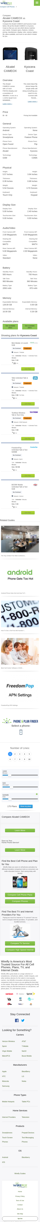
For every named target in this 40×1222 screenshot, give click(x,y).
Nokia (24, 1081)
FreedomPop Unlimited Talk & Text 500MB (19, 450)
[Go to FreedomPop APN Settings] (20, 688)
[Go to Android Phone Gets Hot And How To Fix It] (20, 576)
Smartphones (7, 1133)
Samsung (5, 1086)
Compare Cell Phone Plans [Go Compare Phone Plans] (20, 895)
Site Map (20, 1214)
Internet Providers (9, 1117)
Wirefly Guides (19, 1173)
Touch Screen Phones (7, 1140)
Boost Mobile (27, 1056)
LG (23, 1076)
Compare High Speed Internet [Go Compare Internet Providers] (20, 950)
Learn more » (7, 104)
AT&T (24, 1041)
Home (20, 1191)
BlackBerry (26, 1071)
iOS (3, 1162)
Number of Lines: (20, 748)
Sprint (4, 1046)
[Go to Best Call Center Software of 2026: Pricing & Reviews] (20, 651)
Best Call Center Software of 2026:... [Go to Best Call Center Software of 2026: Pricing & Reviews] (12, 668)
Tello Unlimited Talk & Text (20, 379)
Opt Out (20, 1218)
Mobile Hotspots (8, 1102)
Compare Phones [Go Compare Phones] (20, 901)
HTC (4, 1076)
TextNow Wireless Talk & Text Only (18, 414)
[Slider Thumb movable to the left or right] (9, 775)
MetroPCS (6, 1056)
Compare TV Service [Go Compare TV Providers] (20, 943)
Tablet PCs (26, 1102)
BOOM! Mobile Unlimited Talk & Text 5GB (19, 487)
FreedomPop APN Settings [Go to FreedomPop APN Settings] (9, 705)
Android (5, 1157)
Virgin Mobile (7, 1051)
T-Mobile (25, 1046)
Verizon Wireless (8, 1041)
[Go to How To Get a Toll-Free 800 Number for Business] (20, 614)
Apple (4, 1071)
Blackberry (26, 1157)
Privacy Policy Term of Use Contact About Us (20, 1202)
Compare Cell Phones (7, 7)
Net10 (24, 1051)
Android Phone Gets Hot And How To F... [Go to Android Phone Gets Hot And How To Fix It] (13, 593)
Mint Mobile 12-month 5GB (20, 344)
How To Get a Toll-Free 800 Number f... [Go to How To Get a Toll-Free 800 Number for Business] (13, 630)
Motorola (5, 1081)
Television (25, 1117)
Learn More (20, 830)
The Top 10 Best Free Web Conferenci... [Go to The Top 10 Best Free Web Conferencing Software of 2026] (13, 555)
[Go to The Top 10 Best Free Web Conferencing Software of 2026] (20, 539)
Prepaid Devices (28, 1133)
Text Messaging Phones (28, 1140)
